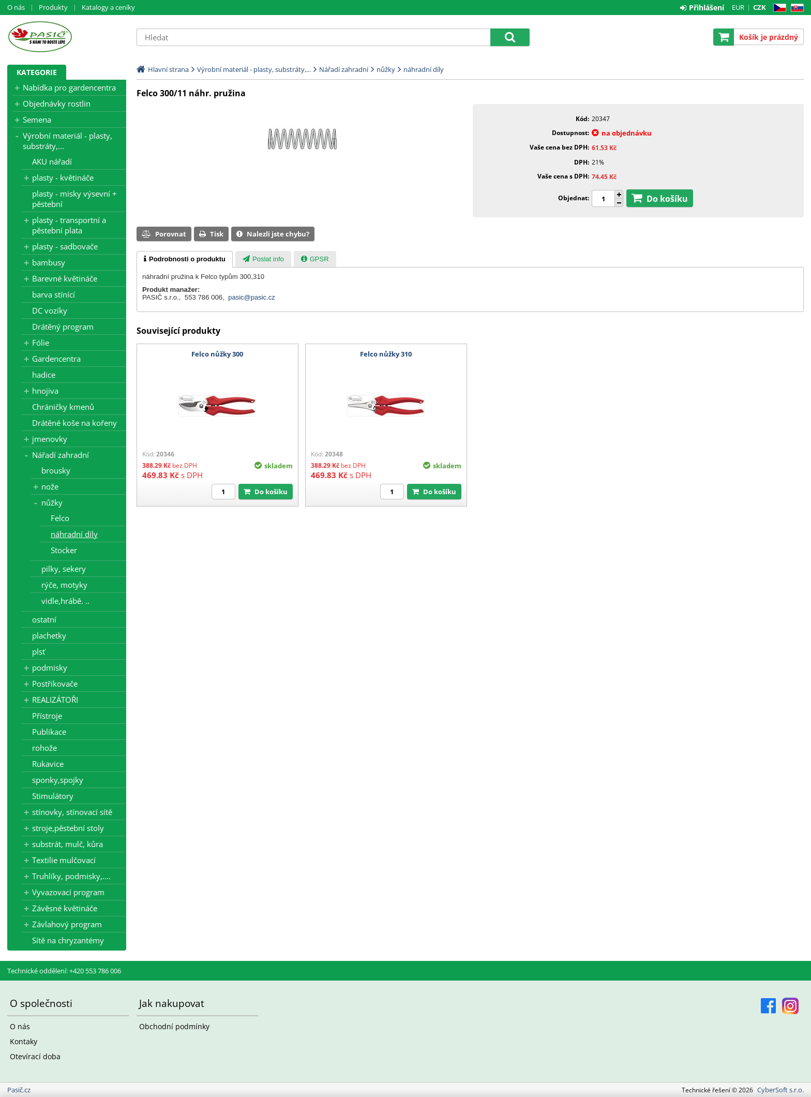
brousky (55, 470)
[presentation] (184, 259)
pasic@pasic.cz (251, 297)
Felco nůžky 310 (386, 354)
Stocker (64, 550)
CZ (778, 8)
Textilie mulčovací (64, 860)
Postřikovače (55, 683)
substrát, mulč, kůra (67, 844)
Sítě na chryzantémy (68, 940)
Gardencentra (56, 358)
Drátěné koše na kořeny (74, 423)
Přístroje (47, 715)
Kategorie (37, 72)
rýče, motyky (64, 585)
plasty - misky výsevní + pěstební (74, 198)
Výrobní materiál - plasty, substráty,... (67, 140)
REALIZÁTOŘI (55, 699)
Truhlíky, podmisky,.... (71, 876)
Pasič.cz (66, 36)
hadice (43, 374)
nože (49, 486)
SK (795, 8)
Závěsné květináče (64, 908)
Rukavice (48, 764)
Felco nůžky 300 (217, 354)
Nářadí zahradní (60, 455)
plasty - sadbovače (65, 246)
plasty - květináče (63, 177)
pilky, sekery (63, 569)
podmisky (49, 667)
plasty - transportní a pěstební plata (69, 225)
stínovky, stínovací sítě (72, 812)
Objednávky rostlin (57, 103)
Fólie (40, 342)
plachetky (49, 635)
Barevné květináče (64, 278)
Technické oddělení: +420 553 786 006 (64, 970)
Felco (60, 518)
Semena (37, 119)
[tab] (185, 259)
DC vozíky (49, 310)
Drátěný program (63, 326)
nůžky (52, 502)
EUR (738, 7)
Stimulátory (52, 796)
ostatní (44, 619)
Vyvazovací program (68, 892)
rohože (44, 748)
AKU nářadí (52, 161)
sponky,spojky (57, 780)
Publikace (49, 732)
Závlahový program (67, 924)
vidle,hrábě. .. (65, 601)
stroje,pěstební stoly (68, 828)
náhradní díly (74, 534)
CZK (759, 7)
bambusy (48, 262)
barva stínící (53, 294)
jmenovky (49, 439)
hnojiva (45, 391)
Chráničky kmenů (63, 407)
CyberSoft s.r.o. (780, 1089)
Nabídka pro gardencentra (69, 87)
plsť (38, 651)
